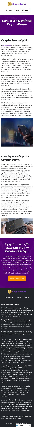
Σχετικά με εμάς (9, 297)
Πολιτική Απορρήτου (22, 423)
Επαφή (16, 10)
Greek (19, 425)
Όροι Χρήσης (9, 423)
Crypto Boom (7, 45)
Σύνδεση (25, 10)
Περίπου (9, 10)
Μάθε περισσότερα (17, 278)
